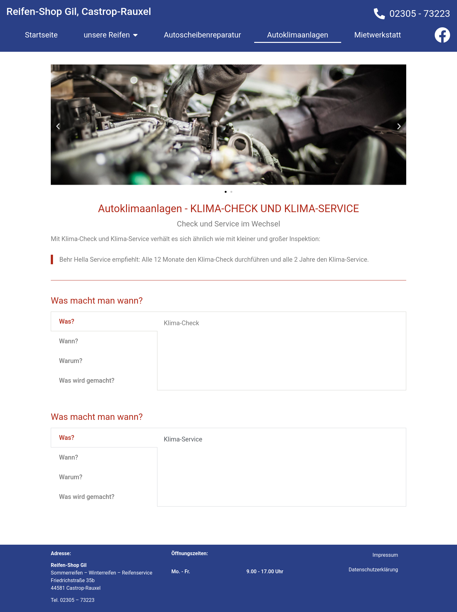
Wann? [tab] (68, 341)
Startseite (41, 34)
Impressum (385, 555)
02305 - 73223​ (419, 13)
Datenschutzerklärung (373, 570)
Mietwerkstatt (377, 34)
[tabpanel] (281, 325)
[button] (58, 126)
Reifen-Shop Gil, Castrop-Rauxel (78, 11)
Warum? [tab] (70, 361)
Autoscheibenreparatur (202, 34)
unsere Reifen (111, 35)
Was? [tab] (66, 321)
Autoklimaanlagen (297, 34)
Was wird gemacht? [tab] (87, 380)
